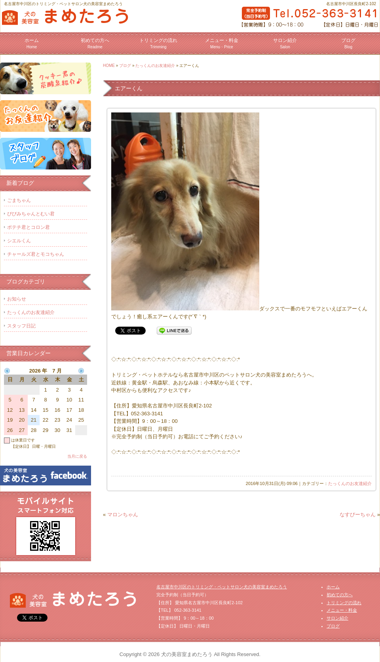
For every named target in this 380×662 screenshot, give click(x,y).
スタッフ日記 (21, 326)
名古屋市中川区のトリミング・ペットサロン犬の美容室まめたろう (221, 586)
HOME (109, 65)
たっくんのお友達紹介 (155, 65)
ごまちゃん (19, 200)
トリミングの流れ (158, 43)
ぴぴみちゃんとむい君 (31, 214)
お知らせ (16, 299)
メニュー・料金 (221, 43)
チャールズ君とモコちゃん (35, 254)
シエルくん (19, 240)
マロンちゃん (122, 514)
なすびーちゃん (358, 514)
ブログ (348, 43)
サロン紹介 (285, 43)
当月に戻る (77, 456)
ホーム (32, 43)
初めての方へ (95, 43)
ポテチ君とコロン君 (28, 227)
